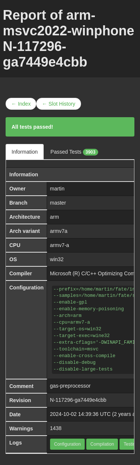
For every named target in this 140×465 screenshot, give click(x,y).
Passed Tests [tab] (74, 152)
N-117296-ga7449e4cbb (78, 400)
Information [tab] (25, 152)
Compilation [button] (102, 444)
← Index (21, 104)
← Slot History (58, 104)
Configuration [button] (67, 444)
